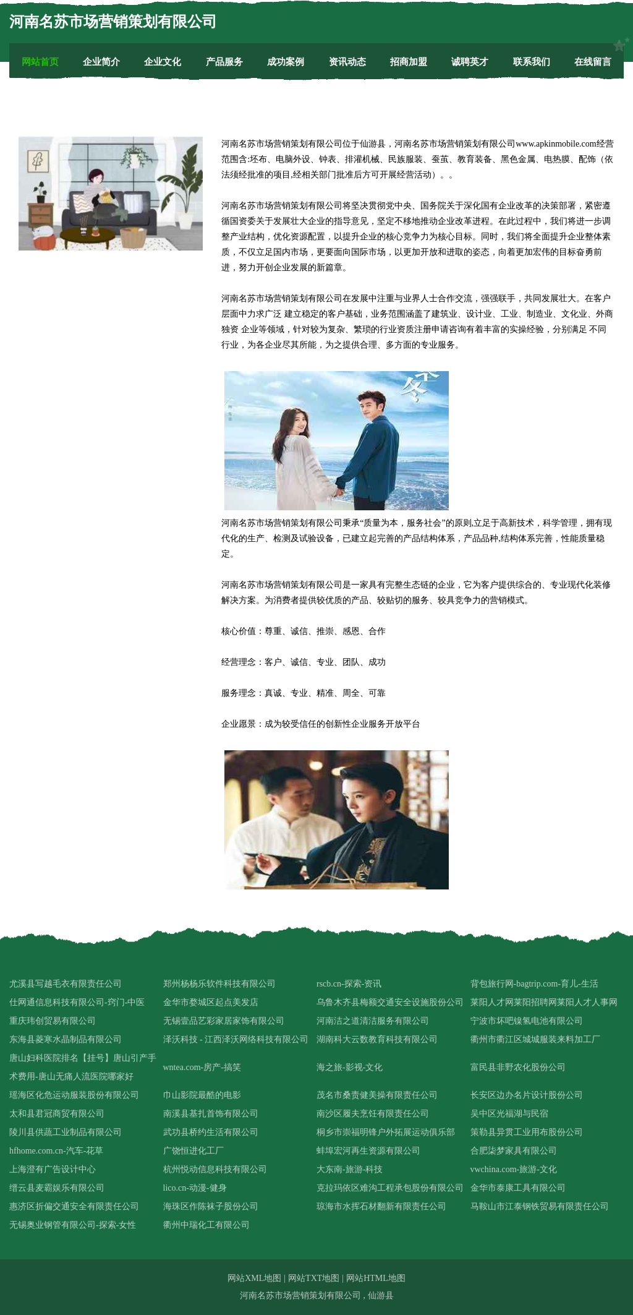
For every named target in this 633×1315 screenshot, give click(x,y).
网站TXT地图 (313, 1278)
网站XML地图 (254, 1278)
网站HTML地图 (376, 1278)
